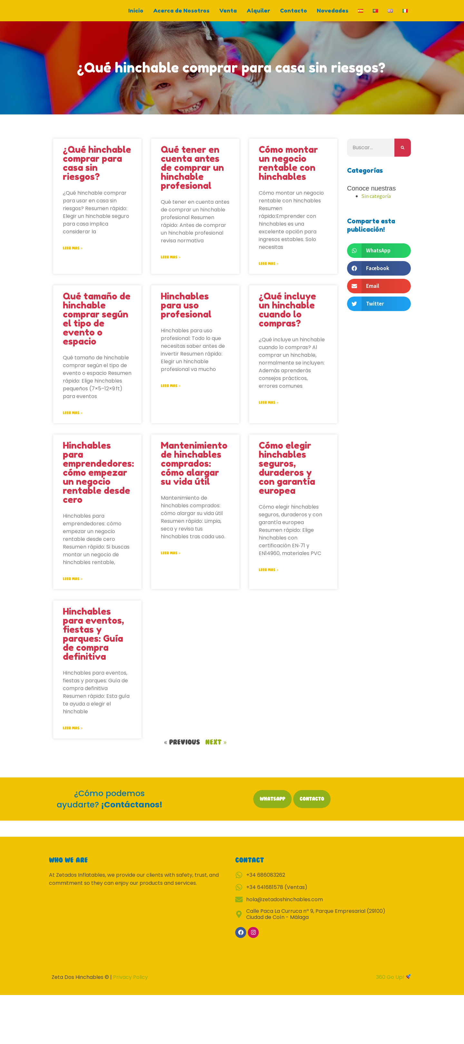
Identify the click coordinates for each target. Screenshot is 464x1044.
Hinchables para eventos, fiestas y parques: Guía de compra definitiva (93, 642)
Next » (216, 750)
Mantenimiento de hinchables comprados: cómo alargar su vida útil (194, 470)
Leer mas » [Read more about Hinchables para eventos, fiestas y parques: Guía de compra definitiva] (72, 736)
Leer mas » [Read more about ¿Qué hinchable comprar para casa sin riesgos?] (72, 255)
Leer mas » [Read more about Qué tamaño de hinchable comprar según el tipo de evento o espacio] (72, 420)
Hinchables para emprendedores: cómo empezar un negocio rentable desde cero (98, 479)
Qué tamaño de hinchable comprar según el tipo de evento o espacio (96, 326)
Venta (228, 14)
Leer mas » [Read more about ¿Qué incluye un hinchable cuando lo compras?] (268, 410)
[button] (379, 257)
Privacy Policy (130, 985)
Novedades (332, 14)
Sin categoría (377, 202)
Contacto (293, 14)
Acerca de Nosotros (181, 14)
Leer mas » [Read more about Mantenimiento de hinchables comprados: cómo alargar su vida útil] (170, 560)
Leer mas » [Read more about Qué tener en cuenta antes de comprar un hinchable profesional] (170, 264)
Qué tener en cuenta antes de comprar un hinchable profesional (192, 174)
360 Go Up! (390, 985)
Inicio (135, 14)
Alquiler (258, 14)
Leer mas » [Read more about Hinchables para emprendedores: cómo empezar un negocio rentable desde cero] (72, 586)
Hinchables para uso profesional (186, 312)
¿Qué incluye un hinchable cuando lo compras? (287, 317)
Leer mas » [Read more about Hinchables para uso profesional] (170, 393)
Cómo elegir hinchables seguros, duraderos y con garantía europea (287, 475)
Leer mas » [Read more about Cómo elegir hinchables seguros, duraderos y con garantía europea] (268, 577)
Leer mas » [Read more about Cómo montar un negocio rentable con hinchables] (268, 270)
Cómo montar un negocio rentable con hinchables (288, 170)
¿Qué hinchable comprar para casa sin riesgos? (97, 170)
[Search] (402, 154)
